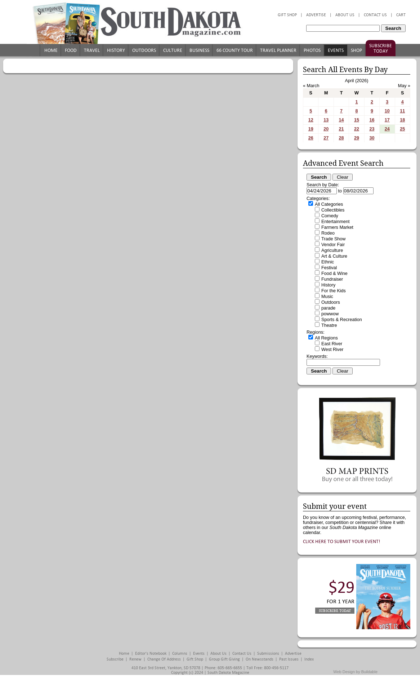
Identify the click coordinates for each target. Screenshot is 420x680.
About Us (344, 15)
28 (341, 138)
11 (402, 111)
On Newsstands (259, 659)
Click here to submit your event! (341, 541)
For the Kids (333, 290)
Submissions (268, 653)
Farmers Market (337, 227)
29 (356, 138)
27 (326, 138)
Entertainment (335, 221)
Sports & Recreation (341, 319)
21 (341, 129)
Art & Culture (334, 256)
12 (310, 120)
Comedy (329, 215)
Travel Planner (278, 50)
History (116, 50)
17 (387, 120)
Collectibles (332, 210)
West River (332, 349)
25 (402, 129)
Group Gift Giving (224, 659)
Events (336, 50)
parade (328, 308)
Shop (356, 50)
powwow (330, 313)
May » (404, 85)
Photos (312, 50)
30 (371, 138)
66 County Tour (234, 50)
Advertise (316, 15)
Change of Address (164, 659)
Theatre (329, 325)
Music (327, 296)
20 (326, 129)
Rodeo (328, 233)
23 (371, 129)
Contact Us (375, 15)
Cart (401, 15)
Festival (329, 267)
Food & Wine (334, 273)
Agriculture (332, 250)
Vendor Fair (333, 244)
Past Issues (289, 659)
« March (311, 85)
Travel (92, 50)
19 (310, 129)
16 (371, 120)
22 (356, 129)
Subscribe (115, 659)
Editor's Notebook (150, 653)
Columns (179, 653)
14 (341, 120)
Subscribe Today (380, 48)
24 (387, 129)
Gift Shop (287, 15)
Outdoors (144, 50)
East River (331, 343)
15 (356, 120)
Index (309, 659)
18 (402, 120)
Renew (135, 659)
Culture (172, 50)
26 (310, 138)
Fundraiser (332, 279)
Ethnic (327, 262)
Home (51, 50)
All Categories (329, 204)
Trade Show (333, 238)
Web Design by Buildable (355, 672)
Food (71, 50)
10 (387, 111)
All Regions (326, 338)
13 (326, 120)
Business (199, 50)
